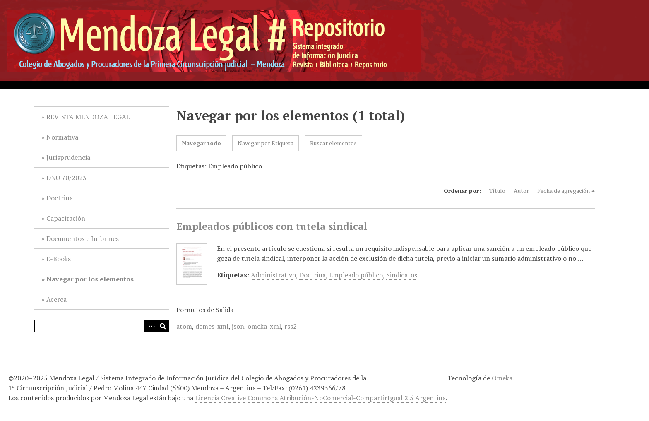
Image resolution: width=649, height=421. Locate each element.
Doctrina (59, 197)
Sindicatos (401, 274)
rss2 (290, 326)
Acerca (56, 299)
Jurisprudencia (68, 157)
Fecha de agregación (563, 191)
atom (184, 326)
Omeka (502, 378)
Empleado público (356, 274)
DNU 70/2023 (66, 177)
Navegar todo (201, 143)
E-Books (58, 258)
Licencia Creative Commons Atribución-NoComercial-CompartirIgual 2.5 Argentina (320, 397)
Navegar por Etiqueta (265, 143)
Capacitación (65, 218)
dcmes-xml (211, 326)
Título (497, 191)
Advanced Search (150, 326)
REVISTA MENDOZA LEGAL (88, 116)
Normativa (62, 137)
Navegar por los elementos (90, 279)
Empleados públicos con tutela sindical (272, 226)
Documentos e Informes (82, 238)
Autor (521, 191)
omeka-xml (264, 326)
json (238, 326)
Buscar (162, 326)
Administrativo (273, 274)
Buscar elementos (333, 143)
